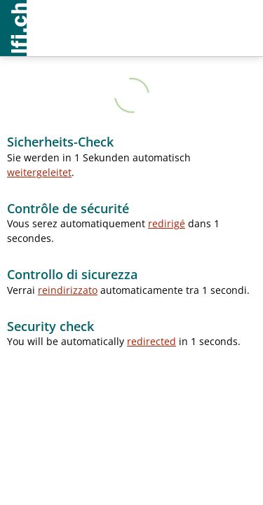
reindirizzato (67, 290)
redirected (151, 341)
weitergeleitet (39, 172)
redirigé (166, 223)
